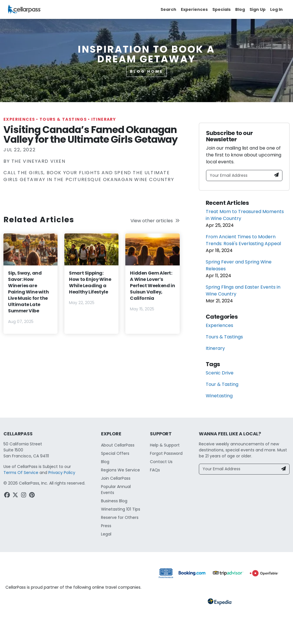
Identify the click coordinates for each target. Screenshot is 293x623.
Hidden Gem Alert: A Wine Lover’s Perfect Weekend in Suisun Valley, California (152, 285)
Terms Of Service (20, 472)
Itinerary (103, 119)
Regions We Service (120, 470)
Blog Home (146, 71)
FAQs (155, 470)
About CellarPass (117, 445)
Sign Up (258, 9)
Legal (106, 534)
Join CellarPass (115, 478)
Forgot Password (166, 453)
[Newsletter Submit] (276, 175)
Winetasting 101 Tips (120, 509)
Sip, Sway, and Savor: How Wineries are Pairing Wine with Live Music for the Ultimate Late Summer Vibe (28, 292)
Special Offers (115, 453)
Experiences (194, 9)
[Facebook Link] (7, 496)
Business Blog (114, 501)
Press (106, 526)
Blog (240, 9)
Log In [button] (276, 9)
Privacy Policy (61, 472)
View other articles (155, 220)
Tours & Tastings (65, 119)
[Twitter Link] (16, 496)
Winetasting (219, 395)
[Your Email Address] (238, 175)
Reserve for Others (119, 517)
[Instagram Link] (24, 496)
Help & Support (165, 445)
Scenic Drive (219, 373)
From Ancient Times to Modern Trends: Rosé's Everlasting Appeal (243, 240)
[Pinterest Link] (32, 496)
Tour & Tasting (222, 384)
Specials (221, 9)
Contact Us (161, 462)
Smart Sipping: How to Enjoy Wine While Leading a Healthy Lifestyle (90, 282)
